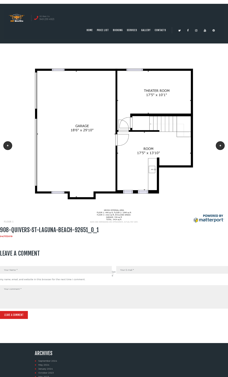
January (46, 369)
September (48, 361)
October (46, 373)
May (44, 365)
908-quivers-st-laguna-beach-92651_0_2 (223, 145)
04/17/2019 (6, 236)
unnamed (7, 145)
